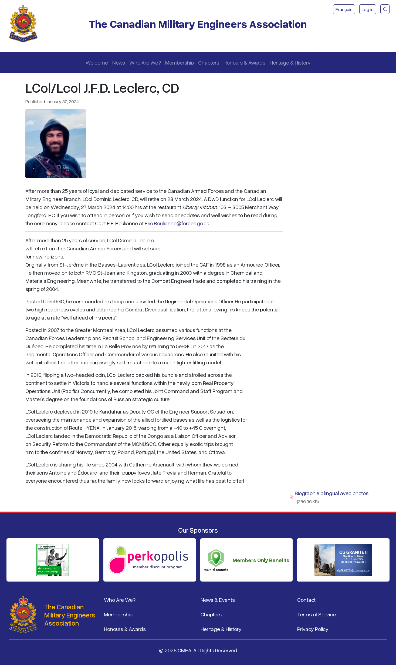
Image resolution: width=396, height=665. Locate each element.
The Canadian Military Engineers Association (198, 23)
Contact (306, 599)
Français (344, 9)
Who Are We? (145, 62)
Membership (179, 62)
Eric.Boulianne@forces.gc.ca (177, 223)
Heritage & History (290, 62)
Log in (368, 9)
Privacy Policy (313, 629)
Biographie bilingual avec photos (331, 493)
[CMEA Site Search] (385, 9)
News (118, 62)
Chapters (208, 62)
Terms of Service (316, 614)
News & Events (218, 599)
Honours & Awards (244, 62)
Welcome (97, 62)
